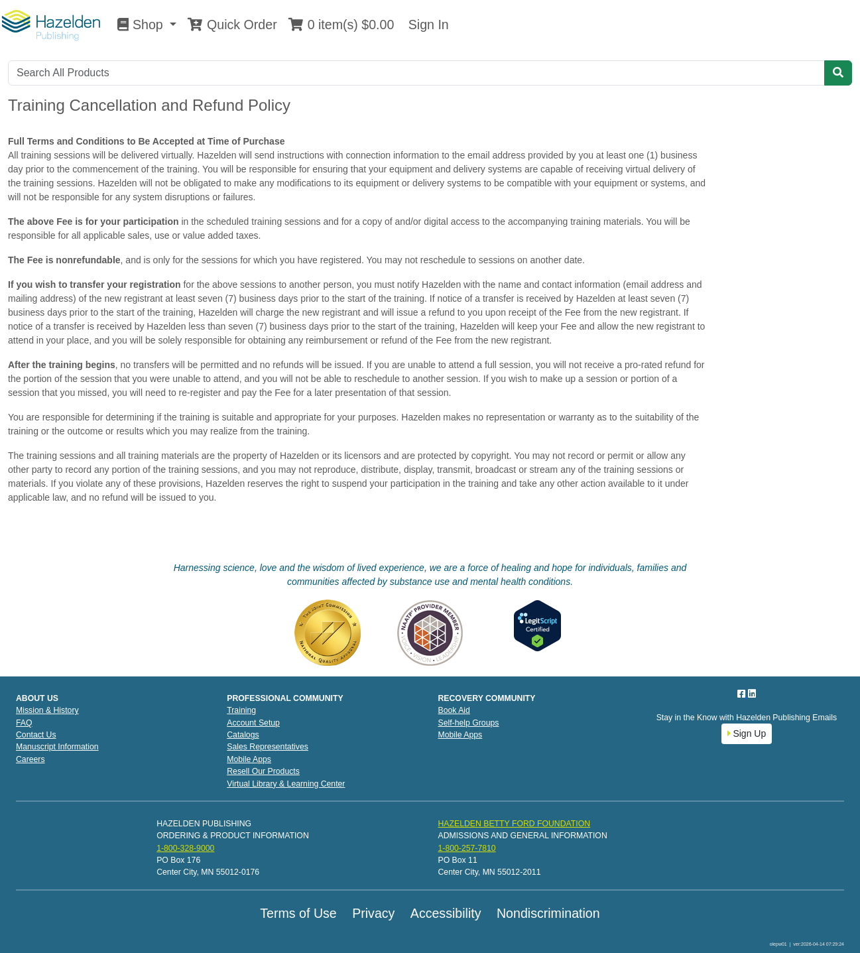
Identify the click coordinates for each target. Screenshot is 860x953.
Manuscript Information (57, 746)
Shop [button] (141, 24)
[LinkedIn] (752, 693)
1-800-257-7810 (466, 848)
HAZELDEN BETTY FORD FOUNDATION (514, 823)
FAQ (24, 723)
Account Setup (253, 723)
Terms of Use (298, 913)
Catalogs (243, 734)
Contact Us (36, 734)
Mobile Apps (249, 759)
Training (241, 710)
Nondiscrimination (548, 913)
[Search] (416, 73)
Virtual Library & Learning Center (286, 784)
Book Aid (454, 710)
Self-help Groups (468, 723)
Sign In (426, 24)
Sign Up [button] (747, 733)
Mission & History (47, 710)
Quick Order (232, 24)
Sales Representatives (267, 746)
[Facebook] (742, 693)
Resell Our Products (263, 771)
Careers (30, 759)
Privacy (373, 913)
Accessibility (445, 913)
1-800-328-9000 (185, 848)
